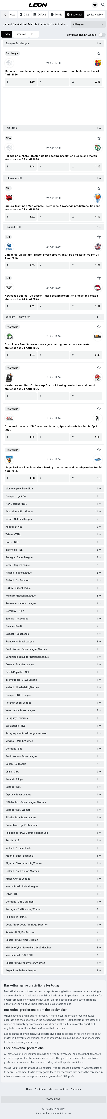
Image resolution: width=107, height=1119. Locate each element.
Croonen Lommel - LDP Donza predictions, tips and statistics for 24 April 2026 (51, 428)
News (29, 1089)
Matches (53, 1089)
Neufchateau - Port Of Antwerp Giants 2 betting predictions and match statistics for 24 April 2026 (50, 387)
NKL (8, 188)
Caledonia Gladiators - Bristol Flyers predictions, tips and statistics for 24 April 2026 (52, 256)
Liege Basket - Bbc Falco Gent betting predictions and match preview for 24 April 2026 (53, 469)
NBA (8, 138)
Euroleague (12, 53)
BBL (8, 237)
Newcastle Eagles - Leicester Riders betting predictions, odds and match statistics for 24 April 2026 (51, 297)
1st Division (12, 326)
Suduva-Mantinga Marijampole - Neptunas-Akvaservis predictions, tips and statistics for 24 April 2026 (52, 207)
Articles (64, 1089)
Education (76, 1089)
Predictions (40, 1089)
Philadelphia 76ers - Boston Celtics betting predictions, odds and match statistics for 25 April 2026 (51, 157)
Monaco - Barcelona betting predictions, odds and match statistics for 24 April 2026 (52, 73)
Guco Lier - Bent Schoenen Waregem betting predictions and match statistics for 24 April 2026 (48, 346)
